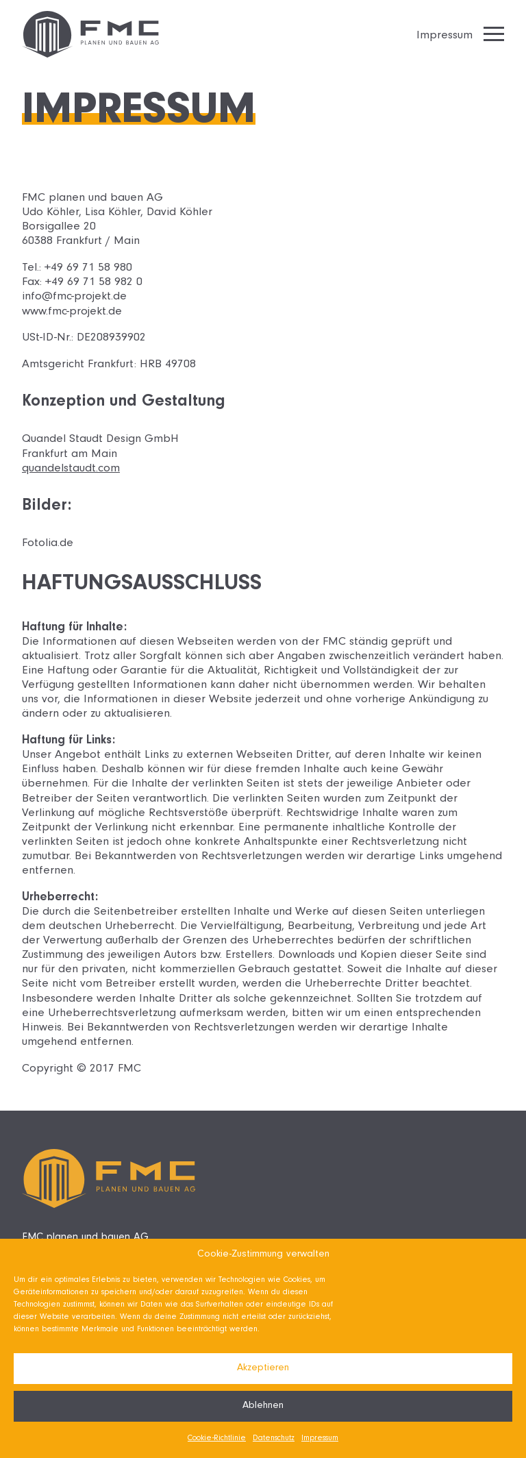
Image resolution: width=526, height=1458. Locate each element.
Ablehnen (263, 1406)
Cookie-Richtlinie (217, 1439)
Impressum (319, 1439)
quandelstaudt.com (71, 469)
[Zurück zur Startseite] (90, 34)
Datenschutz (274, 1439)
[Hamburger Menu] (494, 34)
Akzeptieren (263, 1368)
